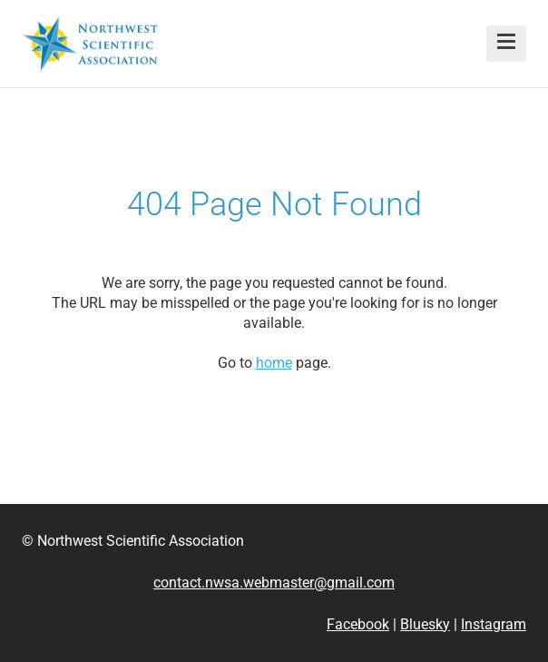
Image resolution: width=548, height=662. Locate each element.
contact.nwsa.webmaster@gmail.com (274, 582)
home (274, 362)
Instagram (493, 624)
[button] (506, 43)
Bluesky (425, 624)
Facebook (358, 624)
